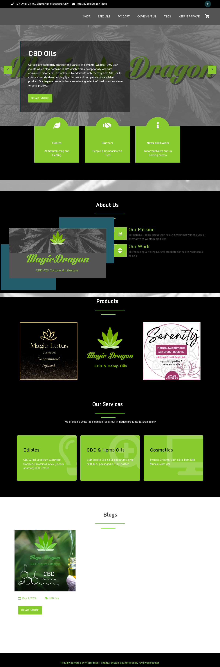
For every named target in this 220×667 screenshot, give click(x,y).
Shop (86, 16)
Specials (104, 16)
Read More (40, 98)
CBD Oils (54, 598)
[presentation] (8, 70)
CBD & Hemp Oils (106, 450)
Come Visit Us (146, 16)
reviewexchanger (149, 663)
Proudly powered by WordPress (80, 663)
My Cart (124, 16)
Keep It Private (189, 16)
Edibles (31, 450)
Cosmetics (161, 450)
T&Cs (167, 16)
